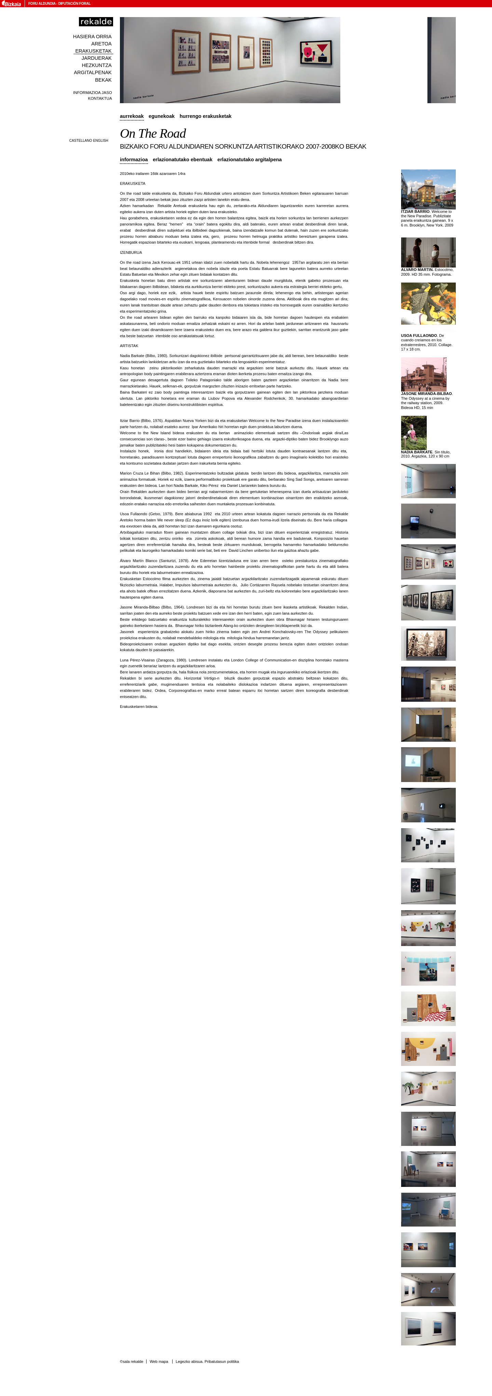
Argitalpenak (92, 72)
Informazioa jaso (92, 92)
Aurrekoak (132, 116)
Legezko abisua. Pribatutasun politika (207, 1361)
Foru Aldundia (41, 3)
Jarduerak (97, 58)
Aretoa (101, 43)
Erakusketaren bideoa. (139, 706)
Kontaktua (100, 98)
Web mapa (159, 1361)
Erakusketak (93, 51)
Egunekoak (162, 116)
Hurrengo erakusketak (206, 116)
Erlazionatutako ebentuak (183, 159)
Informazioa (134, 159)
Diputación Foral (74, 3)
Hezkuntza (97, 65)
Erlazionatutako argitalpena (249, 159)
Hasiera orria (92, 36)
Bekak (103, 80)
